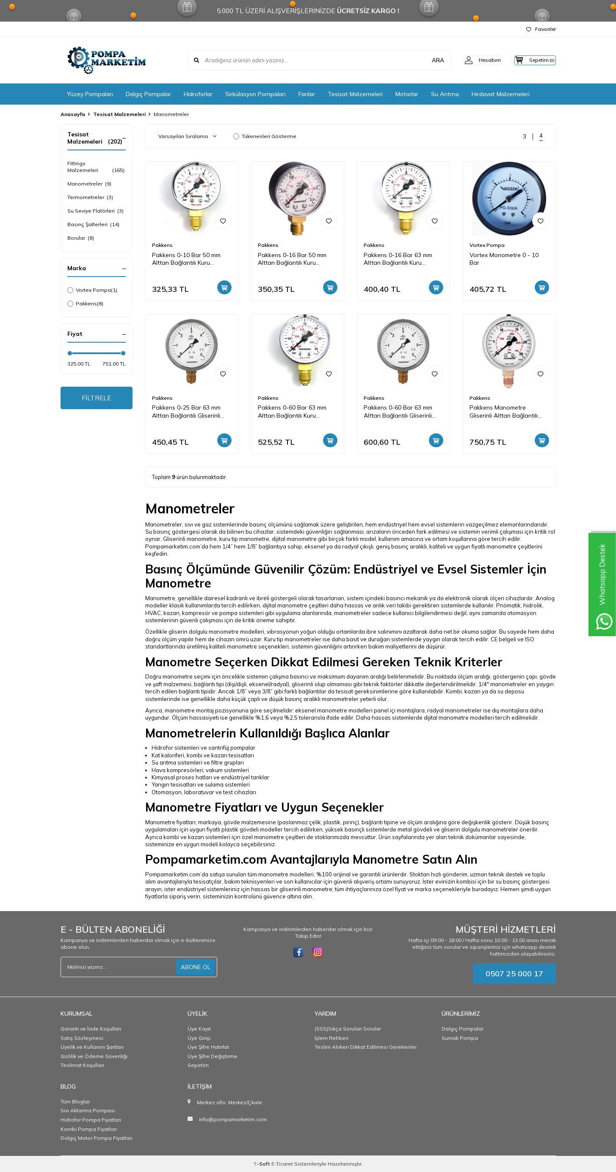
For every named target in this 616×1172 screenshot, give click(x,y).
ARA (423, 60)
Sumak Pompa (460, 1038)
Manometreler (89, 183)
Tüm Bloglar (75, 1101)
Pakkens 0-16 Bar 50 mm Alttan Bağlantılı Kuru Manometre (292, 259)
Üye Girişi (199, 1038)
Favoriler (541, 29)
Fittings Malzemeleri (96, 167)
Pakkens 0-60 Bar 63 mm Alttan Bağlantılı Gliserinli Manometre (398, 412)
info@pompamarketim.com (233, 1119)
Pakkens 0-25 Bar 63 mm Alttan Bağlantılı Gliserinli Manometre (186, 412)
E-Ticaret (282, 1164)
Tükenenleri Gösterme (264, 136)
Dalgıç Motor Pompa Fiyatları (97, 1138)
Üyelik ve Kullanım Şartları (92, 1047)
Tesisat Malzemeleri (355, 94)
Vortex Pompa (92, 290)
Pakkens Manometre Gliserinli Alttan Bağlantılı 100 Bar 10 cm (504, 412)
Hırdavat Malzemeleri (501, 94)
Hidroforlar (198, 94)
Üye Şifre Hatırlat (208, 1047)
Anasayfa (73, 114)
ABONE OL (195, 967)
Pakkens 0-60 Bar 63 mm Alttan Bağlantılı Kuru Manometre (292, 412)
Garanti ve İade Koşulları (91, 1028)
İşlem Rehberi (331, 1038)
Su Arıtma (445, 94)
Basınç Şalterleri (93, 224)
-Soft (262, 1164)
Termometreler (90, 197)
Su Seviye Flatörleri (95, 211)
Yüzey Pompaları (90, 94)
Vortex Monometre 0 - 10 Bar (504, 259)
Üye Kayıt (199, 1028)
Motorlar (406, 94)
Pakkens (85, 303)
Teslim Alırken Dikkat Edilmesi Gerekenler (366, 1047)
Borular (80, 238)
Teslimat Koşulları (82, 1065)
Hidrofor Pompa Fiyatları (91, 1120)
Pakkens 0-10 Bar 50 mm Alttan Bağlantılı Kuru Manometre (186, 259)
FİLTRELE (96, 398)
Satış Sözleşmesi (82, 1038)
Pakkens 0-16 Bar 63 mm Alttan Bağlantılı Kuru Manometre (398, 259)
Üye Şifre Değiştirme (213, 1056)
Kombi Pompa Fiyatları (89, 1129)
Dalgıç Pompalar (148, 94)
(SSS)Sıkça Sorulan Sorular (348, 1028)
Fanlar (306, 94)
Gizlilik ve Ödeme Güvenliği (94, 1056)
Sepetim (198, 1065)
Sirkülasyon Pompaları (255, 94)
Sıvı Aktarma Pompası (88, 1110)
